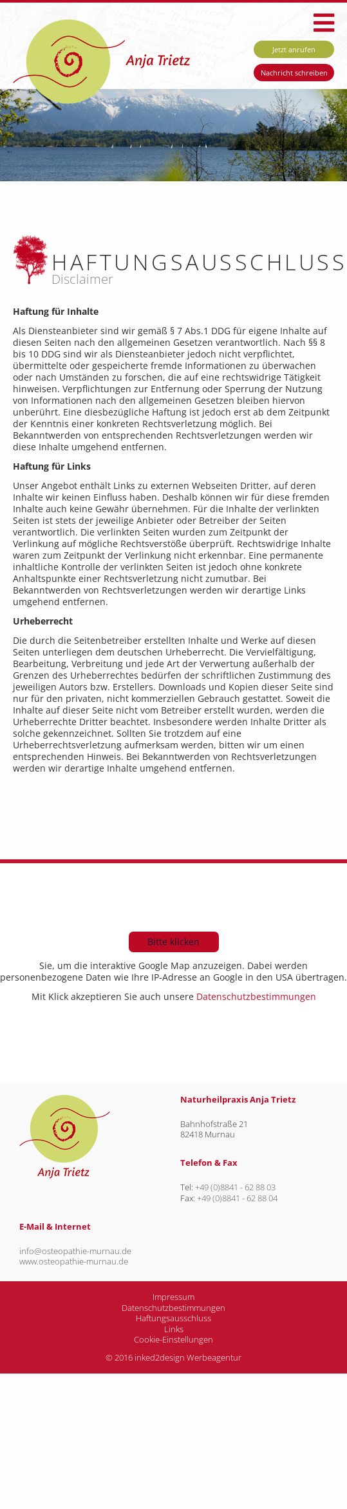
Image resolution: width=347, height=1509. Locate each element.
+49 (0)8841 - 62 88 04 (237, 1198)
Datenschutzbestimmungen (255, 996)
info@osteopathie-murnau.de (75, 1251)
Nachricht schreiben (294, 72)
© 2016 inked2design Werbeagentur (173, 1357)
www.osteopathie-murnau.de (73, 1261)
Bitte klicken (173, 941)
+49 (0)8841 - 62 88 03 (235, 1187)
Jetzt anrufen (293, 49)
